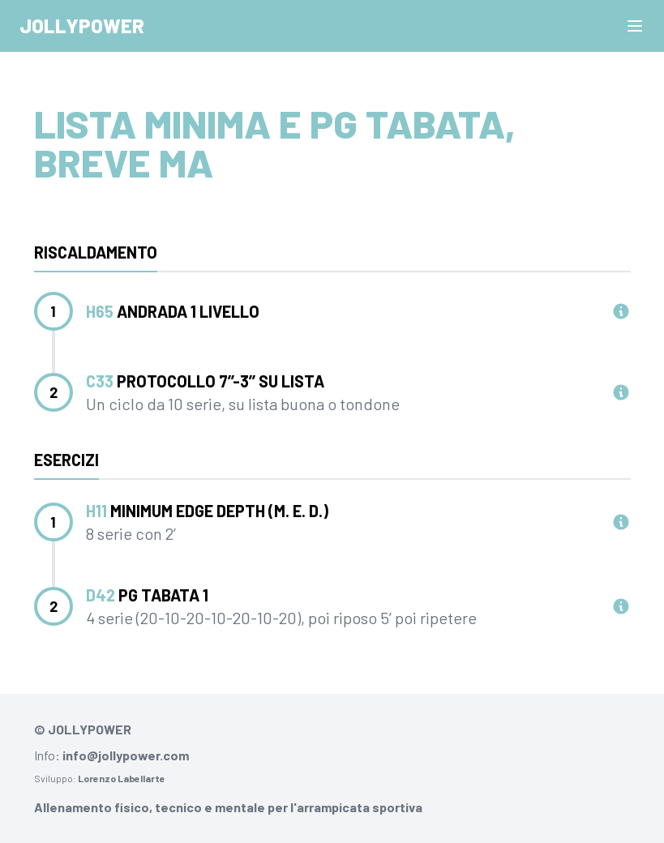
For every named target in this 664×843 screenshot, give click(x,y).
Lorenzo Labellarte (121, 778)
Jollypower (81, 25)
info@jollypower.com (125, 755)
